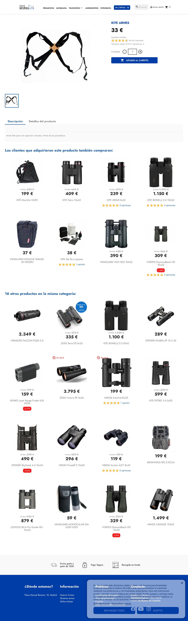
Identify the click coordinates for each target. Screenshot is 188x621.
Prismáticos (48, 8)
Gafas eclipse (66, 601)
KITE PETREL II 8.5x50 (160, 400)
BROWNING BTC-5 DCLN (161, 462)
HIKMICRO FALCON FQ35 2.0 (27, 340)
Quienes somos (67, 598)
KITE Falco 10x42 (72, 200)
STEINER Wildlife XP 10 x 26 (160, 340)
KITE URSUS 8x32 (116, 200)
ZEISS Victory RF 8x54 (72, 398)
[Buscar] (141, 7)
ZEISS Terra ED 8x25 (72, 343)
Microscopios (91, 8)
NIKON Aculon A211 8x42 (116, 465)
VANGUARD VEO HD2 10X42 (116, 262)
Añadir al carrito (134, 60)
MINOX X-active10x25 (116, 398)
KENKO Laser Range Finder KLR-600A (27, 402)
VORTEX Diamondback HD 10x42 (160, 263)
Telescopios (74, 8)
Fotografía (105, 8)
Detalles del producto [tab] (42, 121)
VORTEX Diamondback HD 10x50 (116, 528)
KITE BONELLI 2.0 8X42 (116, 343)
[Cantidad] (132, 52)
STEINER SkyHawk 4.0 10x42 (27, 465)
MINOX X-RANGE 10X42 (160, 524)
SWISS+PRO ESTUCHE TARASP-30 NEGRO (27, 260)
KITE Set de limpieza (72, 259)
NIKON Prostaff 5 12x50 (72, 465)
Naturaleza (61, 8)
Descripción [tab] (15, 121)
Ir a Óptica (120, 7)
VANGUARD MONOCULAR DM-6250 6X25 (71, 526)
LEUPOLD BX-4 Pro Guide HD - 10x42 (27, 528)
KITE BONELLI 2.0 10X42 (160, 200)
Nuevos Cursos (67, 595)
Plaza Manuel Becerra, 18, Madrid (41, 595)
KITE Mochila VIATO (27, 200)
